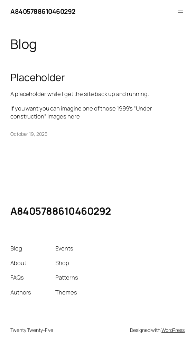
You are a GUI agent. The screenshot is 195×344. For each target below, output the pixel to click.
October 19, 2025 (28, 134)
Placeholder (37, 77)
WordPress (173, 330)
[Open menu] (180, 11)
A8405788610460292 (42, 11)
